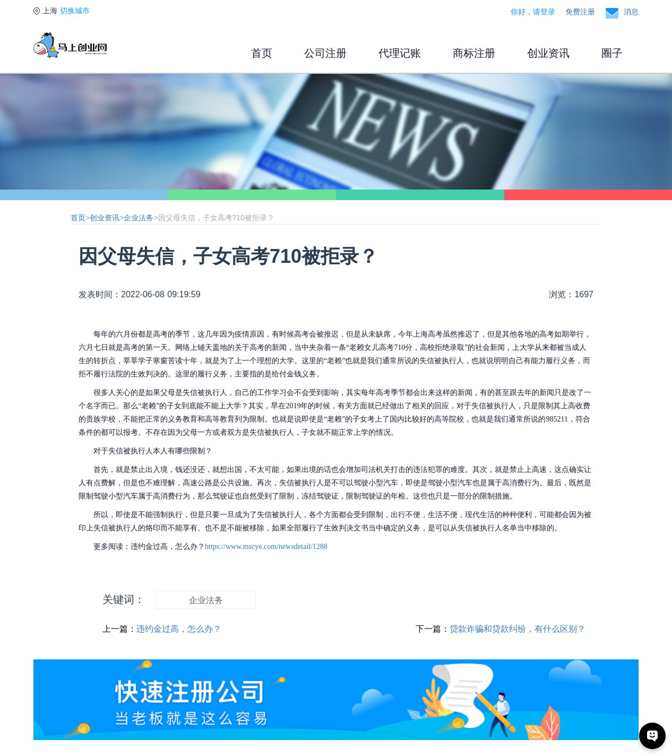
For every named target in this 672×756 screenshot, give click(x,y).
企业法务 (138, 217)
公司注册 (325, 53)
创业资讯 (548, 53)
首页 (261, 53)
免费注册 (580, 11)
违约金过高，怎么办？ (178, 628)
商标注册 (474, 53)
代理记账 (399, 53)
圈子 (612, 53)
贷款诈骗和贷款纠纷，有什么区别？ (517, 628)
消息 (631, 11)
